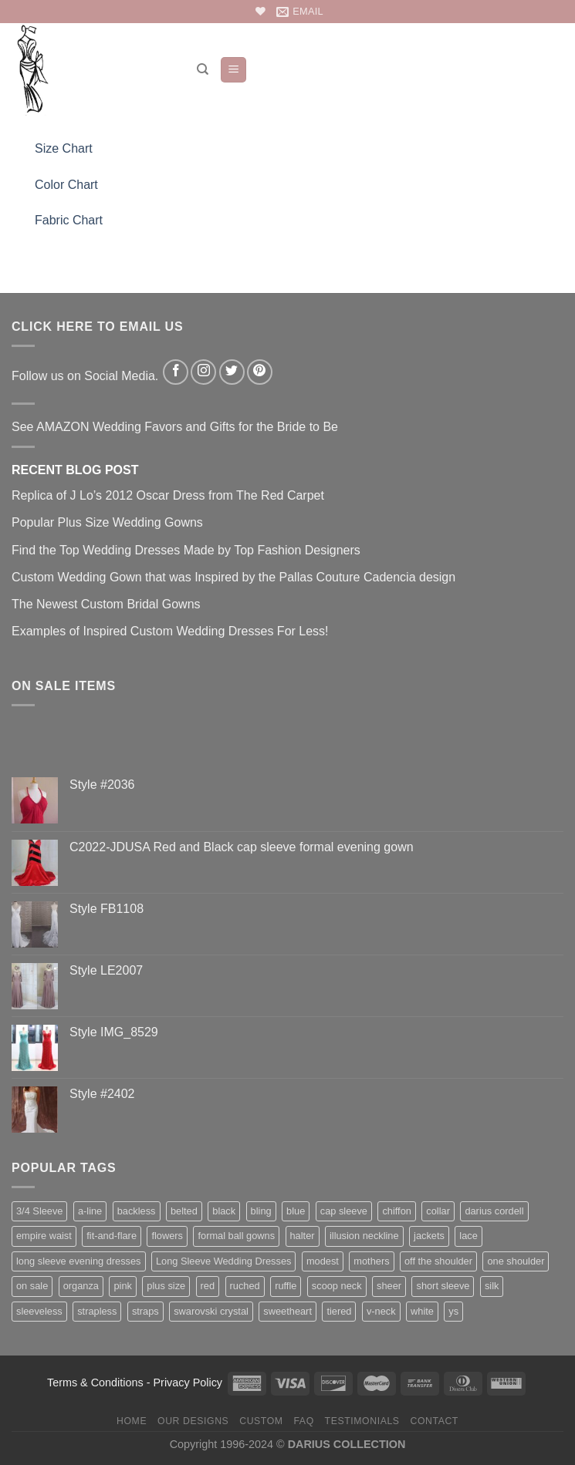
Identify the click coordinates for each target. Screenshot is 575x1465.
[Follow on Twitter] (232, 372)
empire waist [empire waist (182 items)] (44, 1235)
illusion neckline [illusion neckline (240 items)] (364, 1235)
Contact (434, 1421)
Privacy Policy (188, 1382)
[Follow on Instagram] (203, 372)
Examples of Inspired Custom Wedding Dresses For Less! (170, 631)
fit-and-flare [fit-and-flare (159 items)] (111, 1235)
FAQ (303, 1421)
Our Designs (192, 1421)
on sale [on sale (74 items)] (32, 1286)
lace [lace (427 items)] (468, 1235)
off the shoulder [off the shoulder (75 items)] (438, 1261)
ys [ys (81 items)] (453, 1311)
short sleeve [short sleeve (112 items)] (442, 1286)
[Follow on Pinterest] (259, 372)
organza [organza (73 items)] (81, 1286)
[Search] (202, 69)
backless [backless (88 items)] (136, 1211)
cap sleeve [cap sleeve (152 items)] (343, 1211)
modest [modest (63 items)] (322, 1261)
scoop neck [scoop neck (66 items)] (337, 1286)
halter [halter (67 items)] (302, 1235)
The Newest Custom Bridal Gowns (106, 604)
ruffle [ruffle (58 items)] (285, 1286)
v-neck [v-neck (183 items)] (381, 1311)
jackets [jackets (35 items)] (429, 1235)
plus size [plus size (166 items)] (166, 1286)
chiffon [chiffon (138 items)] (396, 1211)
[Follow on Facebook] (175, 372)
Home (132, 1421)
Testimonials (362, 1421)
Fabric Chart (69, 220)
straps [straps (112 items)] (145, 1311)
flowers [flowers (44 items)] (167, 1235)
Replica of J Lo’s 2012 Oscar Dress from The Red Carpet (168, 495)
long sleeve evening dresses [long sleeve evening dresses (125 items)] (78, 1261)
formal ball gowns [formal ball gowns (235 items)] (236, 1235)
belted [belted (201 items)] (184, 1211)
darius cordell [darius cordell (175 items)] (494, 1211)
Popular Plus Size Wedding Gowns (107, 522)
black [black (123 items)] (223, 1211)
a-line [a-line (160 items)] (90, 1211)
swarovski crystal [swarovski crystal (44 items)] (211, 1311)
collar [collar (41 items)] (438, 1211)
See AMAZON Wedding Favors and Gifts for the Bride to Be (175, 426)
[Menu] (233, 70)
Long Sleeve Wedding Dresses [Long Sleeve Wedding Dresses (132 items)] (223, 1261)
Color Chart (66, 184)
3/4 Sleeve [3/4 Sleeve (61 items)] (39, 1211)
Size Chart (64, 148)
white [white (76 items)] (422, 1311)
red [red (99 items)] (208, 1286)
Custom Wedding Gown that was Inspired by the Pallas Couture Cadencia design (233, 577)
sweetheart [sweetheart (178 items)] (287, 1311)
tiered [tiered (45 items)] (338, 1311)
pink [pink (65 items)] (122, 1286)
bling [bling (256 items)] (261, 1211)
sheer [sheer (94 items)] (389, 1286)
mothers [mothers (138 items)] (371, 1261)
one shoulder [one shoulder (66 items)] (515, 1261)
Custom (260, 1421)
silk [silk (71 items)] (492, 1286)
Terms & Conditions (95, 1382)
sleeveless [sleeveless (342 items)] (39, 1311)
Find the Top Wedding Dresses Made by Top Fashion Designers (186, 550)
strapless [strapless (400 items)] (97, 1311)
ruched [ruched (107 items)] (245, 1286)
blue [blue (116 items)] (295, 1211)
